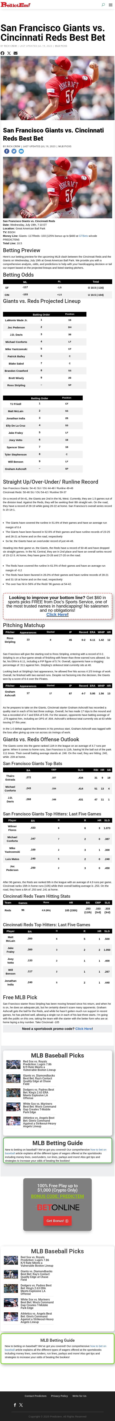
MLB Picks (61, 45)
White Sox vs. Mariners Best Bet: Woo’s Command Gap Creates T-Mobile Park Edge (39, 1108)
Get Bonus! (55, 1221)
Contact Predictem (36, 1396)
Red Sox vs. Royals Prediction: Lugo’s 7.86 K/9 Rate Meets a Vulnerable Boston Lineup (39, 1066)
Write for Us (79, 1396)
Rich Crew (10, 45)
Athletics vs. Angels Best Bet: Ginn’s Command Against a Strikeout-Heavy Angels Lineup (39, 1122)
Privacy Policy (59, 1396)
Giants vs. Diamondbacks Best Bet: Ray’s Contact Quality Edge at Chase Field (39, 1080)
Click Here (83, 1029)
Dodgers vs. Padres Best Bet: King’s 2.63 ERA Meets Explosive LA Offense (38, 1094)
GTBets (83, 235)
